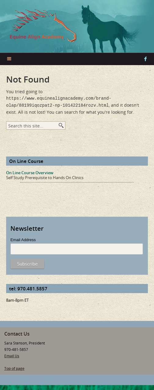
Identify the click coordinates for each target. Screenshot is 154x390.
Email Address (23, 238)
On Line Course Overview (29, 171)
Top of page (14, 367)
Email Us (11, 354)
